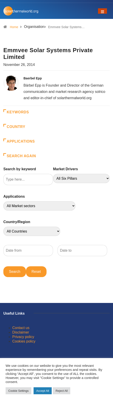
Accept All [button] (42, 390)
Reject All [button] (61, 390)
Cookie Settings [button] (18, 390)
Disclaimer (20, 332)
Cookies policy (23, 341)
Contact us (20, 328)
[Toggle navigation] (102, 11)
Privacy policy (23, 337)
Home (14, 27)
